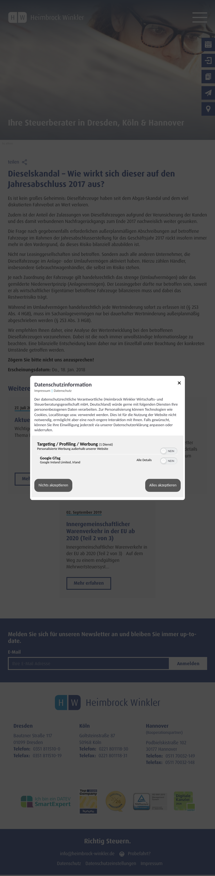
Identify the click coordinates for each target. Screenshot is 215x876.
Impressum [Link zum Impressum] (42, 391)
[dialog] (107, 438)
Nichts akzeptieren (53, 485)
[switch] (169, 450)
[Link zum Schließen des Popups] (181, 383)
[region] (107, 454)
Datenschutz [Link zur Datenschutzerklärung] (62, 391)
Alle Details (144, 460)
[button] (163, 451)
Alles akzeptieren (162, 485)
